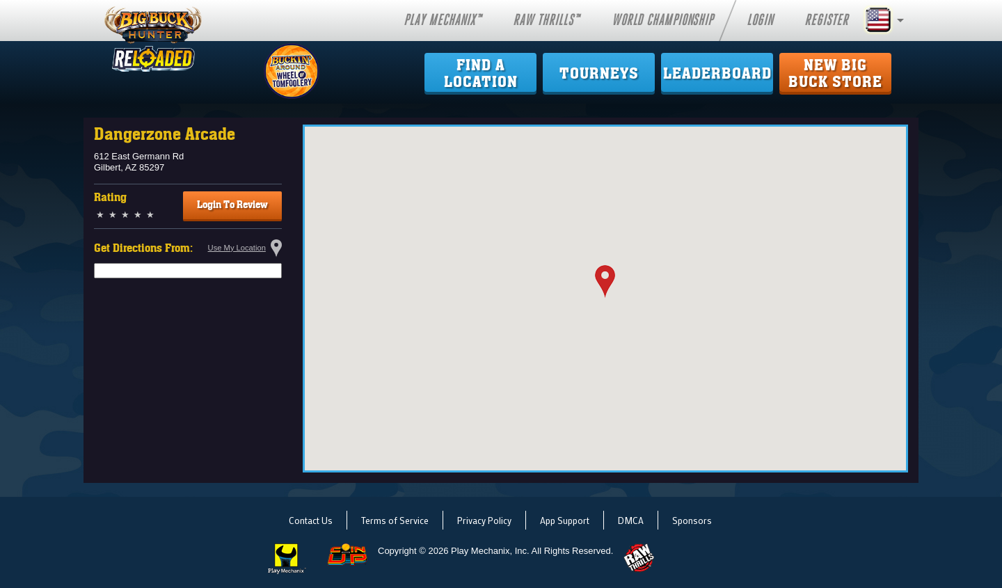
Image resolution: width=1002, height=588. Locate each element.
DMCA (631, 520)
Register (826, 20)
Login (760, 20)
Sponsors (692, 520)
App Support (564, 520)
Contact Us (311, 520)
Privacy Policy (484, 520)
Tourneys (599, 73)
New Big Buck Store (835, 73)
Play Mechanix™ (443, 20)
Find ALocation (481, 73)
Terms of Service (395, 520)
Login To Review (232, 204)
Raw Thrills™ (546, 20)
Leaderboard (717, 73)
